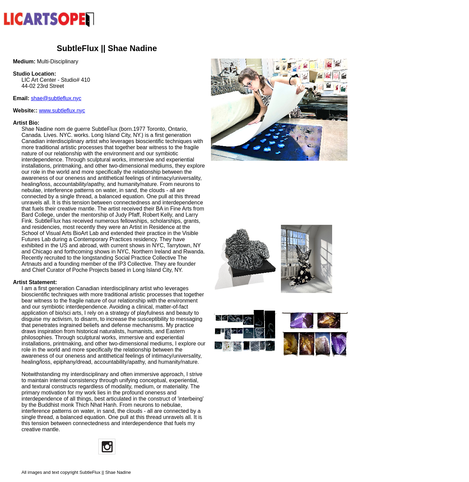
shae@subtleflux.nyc (56, 98)
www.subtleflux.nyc (62, 110)
